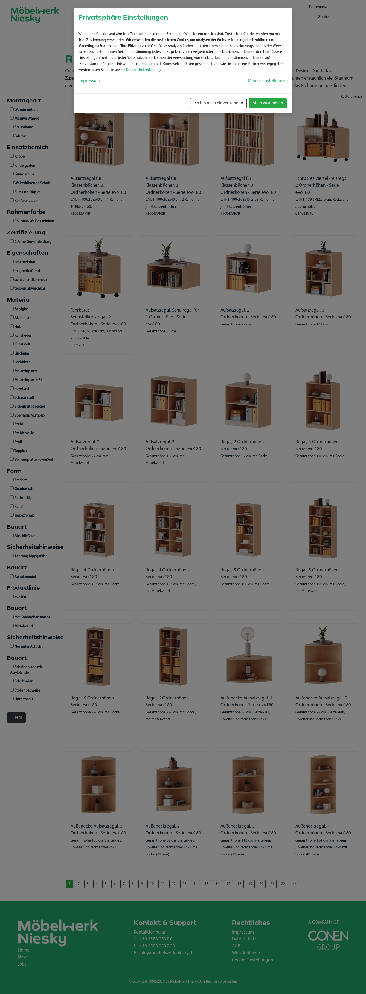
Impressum (89, 81)
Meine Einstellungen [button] (268, 81)
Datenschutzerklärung (143, 70)
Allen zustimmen (267, 103)
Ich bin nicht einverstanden (218, 103)
